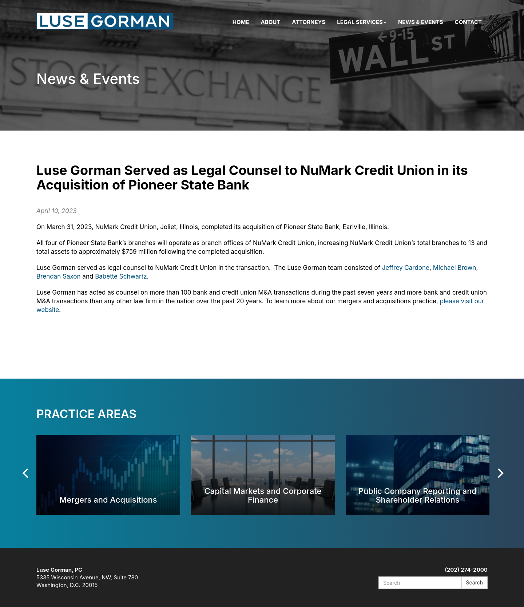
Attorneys (308, 22)
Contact (468, 22)
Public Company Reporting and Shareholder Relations (417, 495)
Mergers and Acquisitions (108, 499)
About (271, 22)
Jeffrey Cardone (405, 267)
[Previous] (26, 473)
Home (241, 22)
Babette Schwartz (121, 276)
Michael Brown (454, 267)
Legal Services (361, 22)
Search (474, 582)
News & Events (420, 22)
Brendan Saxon (58, 276)
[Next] (500, 473)
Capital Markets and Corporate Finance (263, 495)
